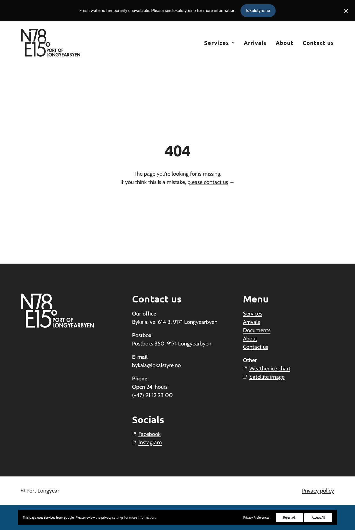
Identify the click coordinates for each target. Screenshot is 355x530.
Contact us (318, 42)
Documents (256, 330)
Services (219, 42)
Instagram (150, 442)
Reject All (289, 517)
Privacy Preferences (256, 517)
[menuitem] (221, 42)
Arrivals (255, 42)
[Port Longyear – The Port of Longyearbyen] (50, 43)
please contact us (207, 182)
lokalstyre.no (258, 10)
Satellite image (267, 376)
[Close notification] (346, 10)
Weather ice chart (269, 368)
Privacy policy (318, 490)
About (284, 42)
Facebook (149, 434)
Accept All (318, 517)
